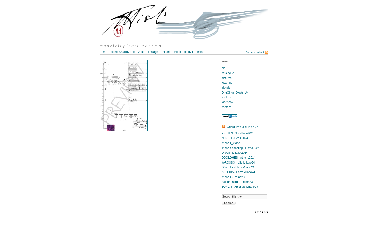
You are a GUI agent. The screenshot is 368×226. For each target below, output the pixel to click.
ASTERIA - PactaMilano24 (238, 172)
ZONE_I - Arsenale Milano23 (240, 186)
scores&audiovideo (123, 52)
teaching (227, 82)
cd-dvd (188, 52)
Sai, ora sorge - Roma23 (237, 181)
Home (103, 52)
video (177, 52)
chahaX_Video (231, 143)
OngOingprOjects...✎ (235, 92)
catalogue (228, 73)
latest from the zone (242, 127)
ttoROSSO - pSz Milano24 (238, 162)
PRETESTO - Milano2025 (238, 133)
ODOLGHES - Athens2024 (238, 157)
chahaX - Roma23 (233, 177)
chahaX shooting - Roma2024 (240, 148)
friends (226, 87)
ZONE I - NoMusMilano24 (238, 167)
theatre (166, 52)
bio (223, 68)
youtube (227, 97)
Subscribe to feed (255, 52)
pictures (227, 78)
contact (226, 107)
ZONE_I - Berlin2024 (235, 138)
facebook (227, 102)
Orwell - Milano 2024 (235, 152)
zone (141, 52)
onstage (153, 52)
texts (199, 52)
